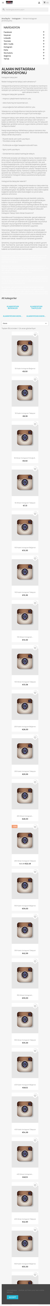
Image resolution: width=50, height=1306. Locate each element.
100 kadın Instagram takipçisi (25, 592)
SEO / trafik (8, 44)
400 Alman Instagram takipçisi (25, 1219)
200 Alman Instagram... (25, 816)
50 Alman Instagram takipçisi (25, 503)
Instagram (8, 47)
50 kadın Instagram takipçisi (25, 413)
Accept (12, 1297)
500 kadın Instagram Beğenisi (25, 1264)
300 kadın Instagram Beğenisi (25, 906)
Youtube (7, 41)
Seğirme (7, 56)
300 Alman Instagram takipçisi (25, 1040)
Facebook (8, 32)
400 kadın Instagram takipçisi (25, 1129)
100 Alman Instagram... (25, 637)
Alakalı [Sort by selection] (25, 323)
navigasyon (12, 27)
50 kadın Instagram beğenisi (25, 368)
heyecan (7, 35)
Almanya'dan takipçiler (36, 307)
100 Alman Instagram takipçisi (25, 682)
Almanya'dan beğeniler (13, 307)
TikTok (6, 59)
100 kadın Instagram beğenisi (25, 548)
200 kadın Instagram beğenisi (25, 727)
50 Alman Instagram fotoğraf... (25, 458)
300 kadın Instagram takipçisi (25, 950)
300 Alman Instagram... (25, 995)
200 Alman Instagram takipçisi (25, 861)
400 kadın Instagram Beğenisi (25, 1085)
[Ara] (25, 9)
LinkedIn (7, 38)
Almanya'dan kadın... (12, 316)
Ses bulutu (8, 53)
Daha (6, 50)
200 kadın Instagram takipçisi (25, 771)
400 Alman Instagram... (25, 1174)
